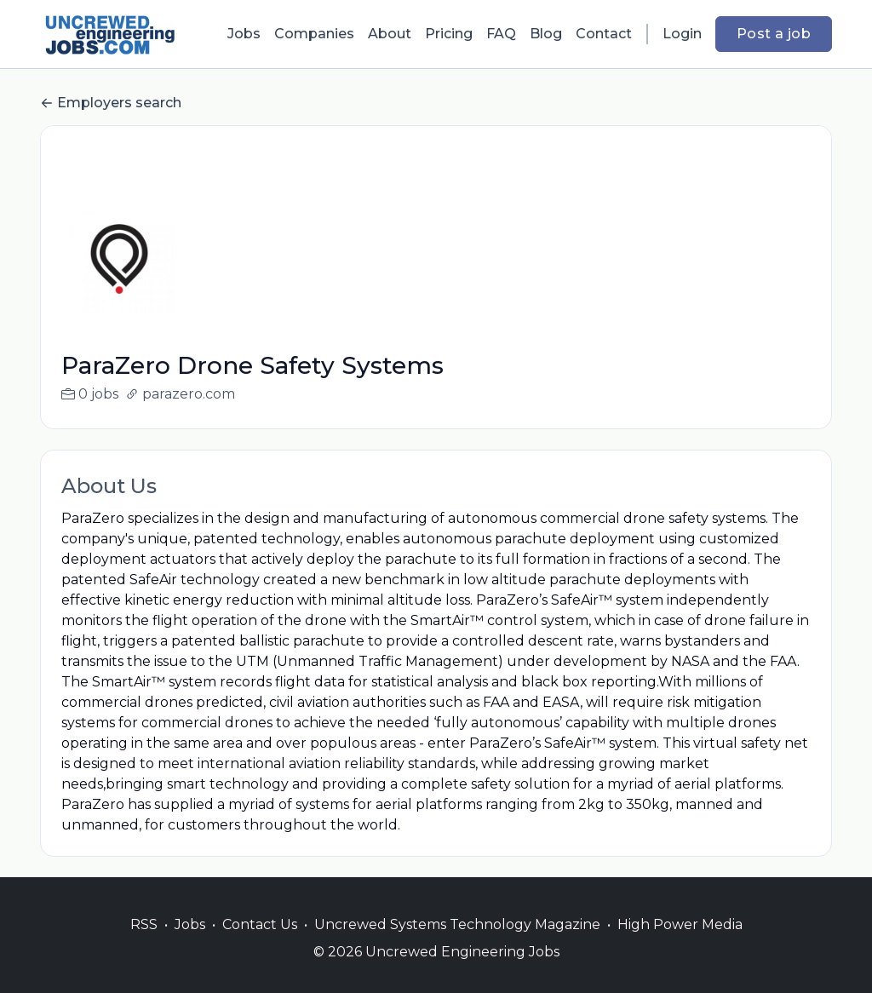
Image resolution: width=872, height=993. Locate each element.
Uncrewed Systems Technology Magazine (457, 945)
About (389, 34)
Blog (546, 34)
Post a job (774, 34)
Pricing (449, 34)
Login (682, 34)
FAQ (501, 34)
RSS (144, 945)
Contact (604, 34)
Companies (314, 34)
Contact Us (259, 945)
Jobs (244, 34)
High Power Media (680, 945)
